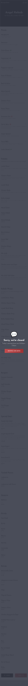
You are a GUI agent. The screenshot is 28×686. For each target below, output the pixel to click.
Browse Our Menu (14, 351)
